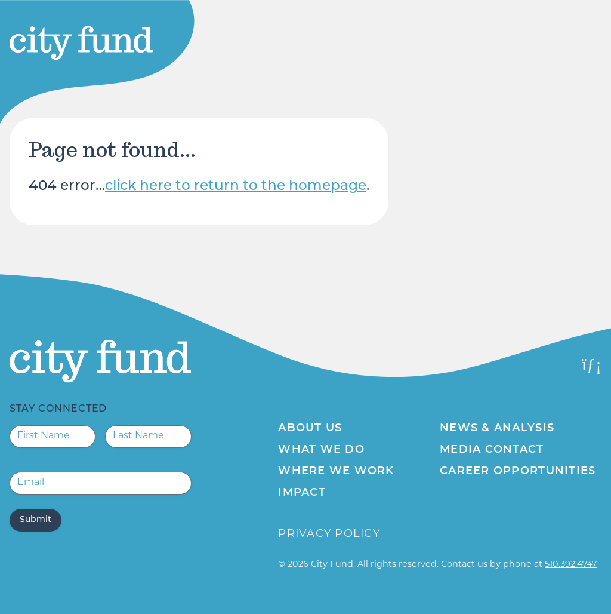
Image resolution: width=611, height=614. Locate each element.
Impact (302, 493)
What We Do (321, 450)
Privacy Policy (329, 534)
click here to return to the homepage (235, 187)
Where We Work (336, 471)
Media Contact (492, 450)
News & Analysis (497, 428)
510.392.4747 (571, 564)
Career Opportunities (517, 471)
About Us (310, 428)
